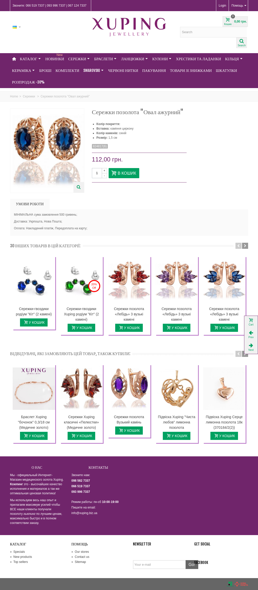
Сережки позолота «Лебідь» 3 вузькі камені (129, 314)
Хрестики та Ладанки (198, 58)
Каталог (30, 58)
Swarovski (93, 70)
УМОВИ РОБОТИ (30, 204)
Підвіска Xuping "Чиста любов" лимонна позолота (176, 422)
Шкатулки (226, 70)
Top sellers (19, 562)
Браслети (105, 58)
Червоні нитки (123, 70)
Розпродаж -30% (28, 82)
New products (21, 557)
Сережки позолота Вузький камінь (129, 419)
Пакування (154, 70)
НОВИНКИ (54, 57)
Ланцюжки (134, 58)
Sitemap (78, 562)
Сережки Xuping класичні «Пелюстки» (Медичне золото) (81, 422)
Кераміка (23, 70)
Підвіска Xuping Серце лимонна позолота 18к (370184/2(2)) (224, 422)
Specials (17, 552)
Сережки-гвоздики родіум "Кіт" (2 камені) (34, 311)
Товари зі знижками (191, 70)
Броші (45, 70)
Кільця (234, 58)
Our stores (80, 552)
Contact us (80, 557)
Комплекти (67, 70)
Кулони (161, 58)
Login (222, 5)
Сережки (79, 58)
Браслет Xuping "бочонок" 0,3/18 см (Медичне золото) (34, 422)
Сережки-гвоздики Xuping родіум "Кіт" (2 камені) (81, 314)
